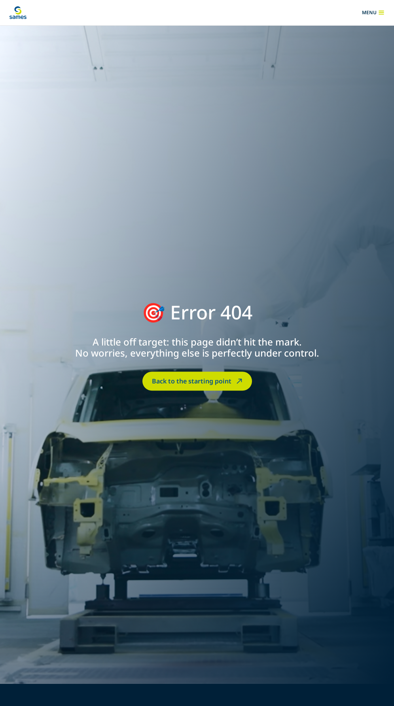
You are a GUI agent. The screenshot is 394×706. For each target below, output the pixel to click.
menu (373, 12)
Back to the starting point (198, 381)
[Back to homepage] (18, 12)
